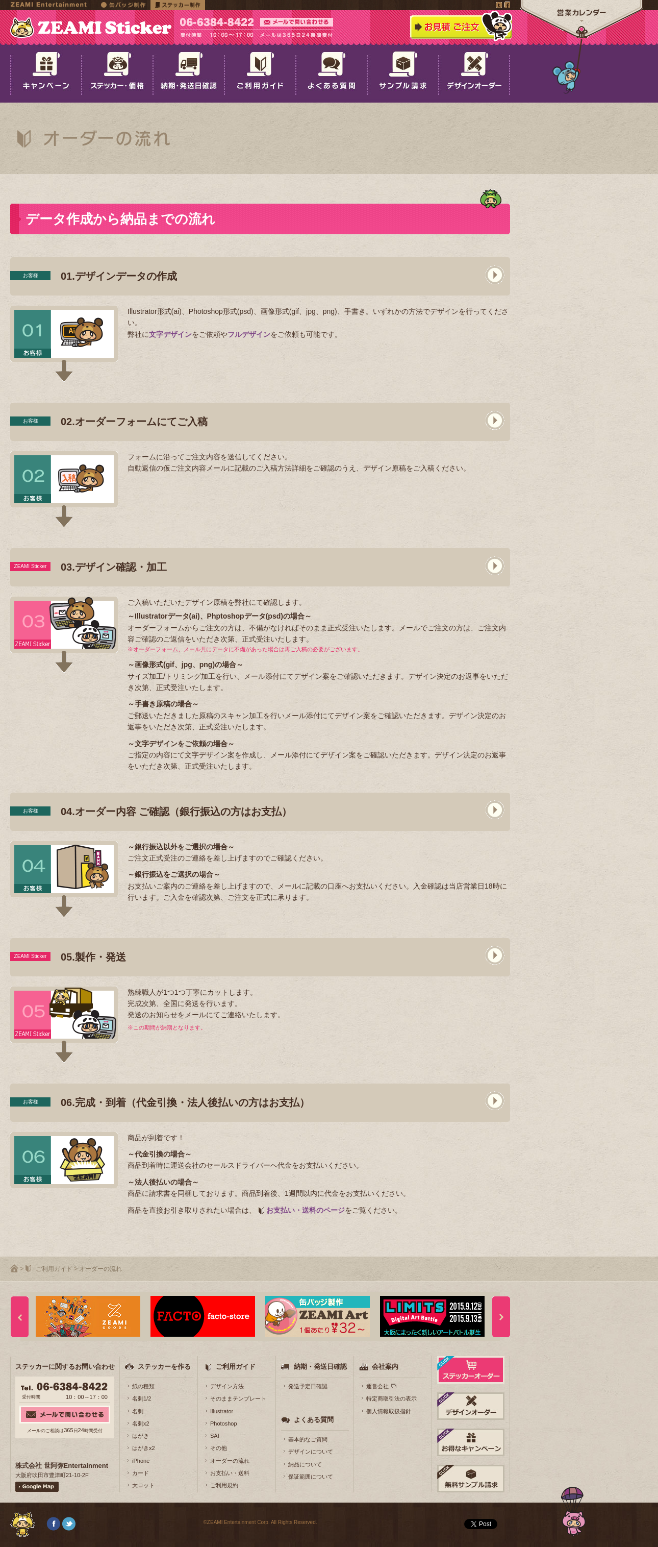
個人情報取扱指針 (388, 1411)
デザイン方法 (227, 1386)
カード (140, 1473)
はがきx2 (143, 1448)
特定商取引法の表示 (391, 1398)
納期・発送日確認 (320, 1366)
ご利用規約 (224, 1485)
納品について (305, 1464)
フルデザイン (248, 334)
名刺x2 (140, 1423)
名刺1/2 (141, 1398)
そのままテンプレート (238, 1398)
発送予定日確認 (307, 1386)
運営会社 (377, 1386)
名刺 (137, 1411)
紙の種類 (143, 1386)
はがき (140, 1436)
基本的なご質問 (307, 1439)
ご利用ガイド (54, 1268)
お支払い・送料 (229, 1473)
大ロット (143, 1485)
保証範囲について (310, 1477)
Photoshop (223, 1423)
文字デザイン (170, 334)
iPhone (140, 1461)
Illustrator (221, 1411)
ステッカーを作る (164, 1366)
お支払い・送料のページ (305, 1210)
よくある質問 (314, 1419)
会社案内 (385, 1366)
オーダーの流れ (229, 1461)
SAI (214, 1436)
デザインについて (310, 1451)
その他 (218, 1448)
